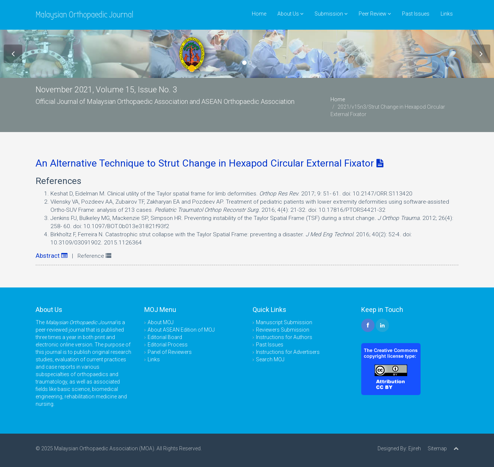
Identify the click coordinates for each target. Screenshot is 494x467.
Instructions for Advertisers (288, 352)
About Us (290, 14)
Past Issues (415, 14)
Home (259, 14)
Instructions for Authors (284, 337)
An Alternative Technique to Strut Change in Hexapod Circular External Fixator (209, 163)
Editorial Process (168, 345)
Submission (331, 14)
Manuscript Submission (284, 322)
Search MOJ (270, 359)
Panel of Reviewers (170, 352)
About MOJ (161, 322)
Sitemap (437, 448)
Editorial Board (165, 337)
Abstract (51, 255)
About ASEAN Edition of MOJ (181, 330)
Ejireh (414, 448)
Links (447, 14)
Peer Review (375, 14)
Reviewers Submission (282, 330)
